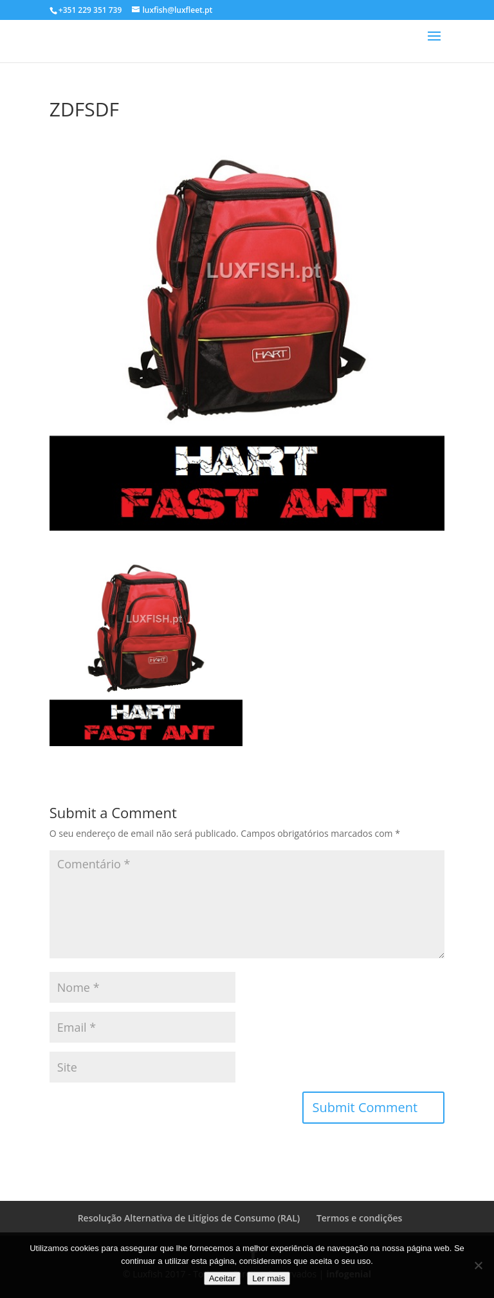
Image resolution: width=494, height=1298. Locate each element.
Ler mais (268, 1278)
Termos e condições (359, 1218)
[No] (477, 1265)
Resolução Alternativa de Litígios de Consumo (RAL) (189, 1218)
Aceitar (222, 1278)
